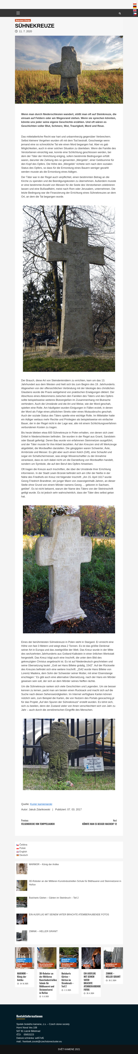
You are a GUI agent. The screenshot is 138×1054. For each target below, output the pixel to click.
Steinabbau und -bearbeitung (68, 965)
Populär (86, 965)
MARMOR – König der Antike (22, 977)
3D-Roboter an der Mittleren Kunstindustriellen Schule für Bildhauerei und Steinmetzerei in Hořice (48, 983)
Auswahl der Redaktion (21, 960)
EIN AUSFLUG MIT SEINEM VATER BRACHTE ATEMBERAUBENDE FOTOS (92, 981)
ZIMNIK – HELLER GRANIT (113, 975)
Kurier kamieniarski (41, 804)
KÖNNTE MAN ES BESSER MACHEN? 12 (93, 822)
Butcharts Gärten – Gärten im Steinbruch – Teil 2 (67, 980)
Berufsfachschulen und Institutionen (46, 965)
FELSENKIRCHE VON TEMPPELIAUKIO (45, 822)
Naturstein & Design (23, 20)
